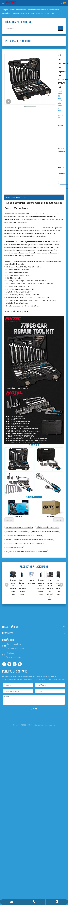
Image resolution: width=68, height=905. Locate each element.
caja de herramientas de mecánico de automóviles (38, 570)
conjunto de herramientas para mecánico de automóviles (41, 595)
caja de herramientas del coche (36, 557)
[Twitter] (32, 729)
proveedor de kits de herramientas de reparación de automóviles (38, 577)
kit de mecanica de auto (33, 589)
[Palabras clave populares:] (11, 41)
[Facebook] (32, 725)
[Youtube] (32, 733)
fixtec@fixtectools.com (33, 696)
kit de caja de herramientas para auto (38, 565)
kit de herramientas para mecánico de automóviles (38, 584)
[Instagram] (32, 737)
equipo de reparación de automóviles (38, 552)
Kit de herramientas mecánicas (36, 561)
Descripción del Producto (35, 259)
